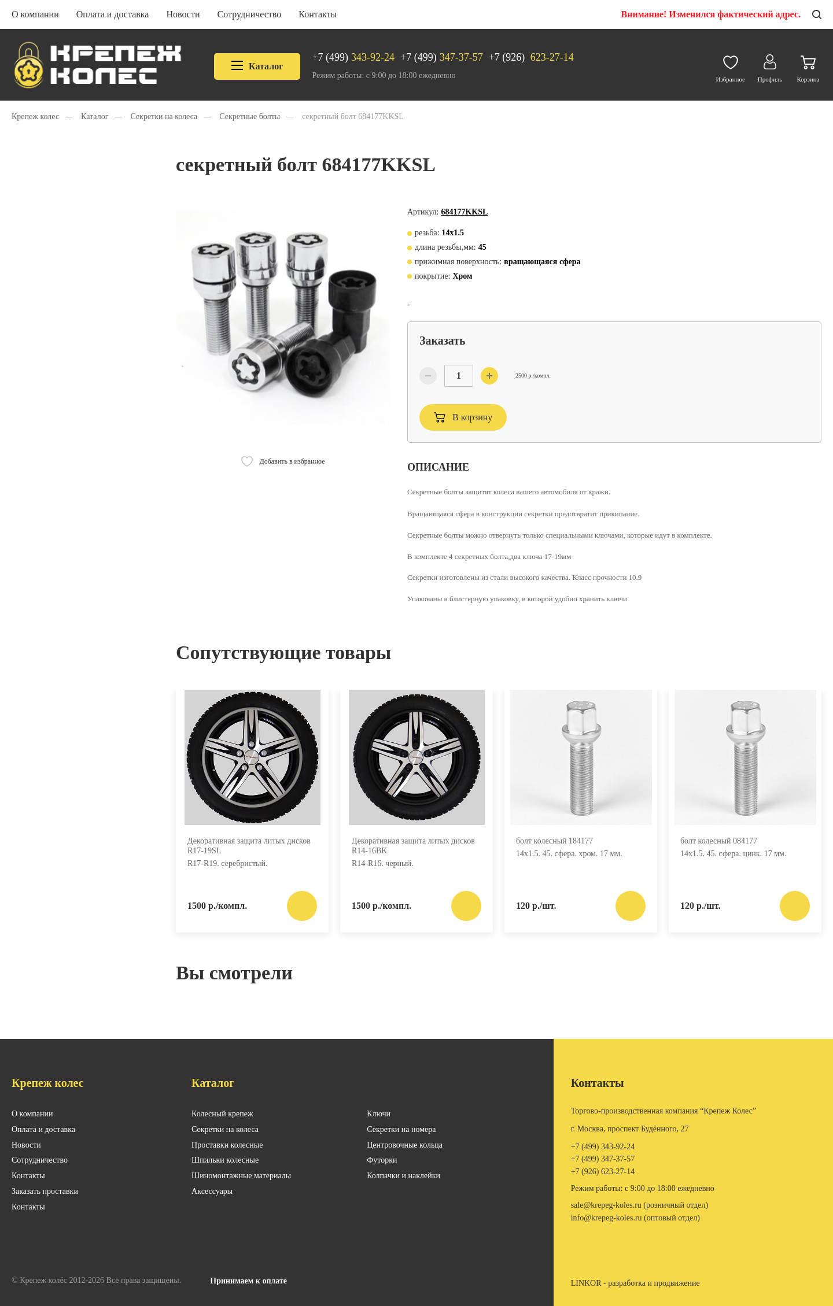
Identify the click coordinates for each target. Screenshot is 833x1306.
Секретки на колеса (225, 1129)
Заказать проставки (45, 1191)
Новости (183, 14)
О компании (35, 14)
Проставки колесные (227, 1145)
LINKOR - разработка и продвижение (635, 1283)
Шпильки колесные (225, 1160)
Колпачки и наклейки (403, 1175)
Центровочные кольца (405, 1145)
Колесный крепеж (222, 1113)
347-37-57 (441, 57)
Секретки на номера (401, 1129)
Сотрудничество (250, 14)
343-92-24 (353, 57)
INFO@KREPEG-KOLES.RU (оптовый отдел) (635, 1217)
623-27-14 (531, 57)
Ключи (378, 1113)
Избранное (730, 66)
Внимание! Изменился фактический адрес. (711, 14)
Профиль (770, 66)
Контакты (317, 14)
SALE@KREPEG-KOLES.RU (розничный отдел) (639, 1205)
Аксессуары (212, 1191)
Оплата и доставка (112, 14)
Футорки (382, 1160)
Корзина (808, 66)
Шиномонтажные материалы (241, 1175)
